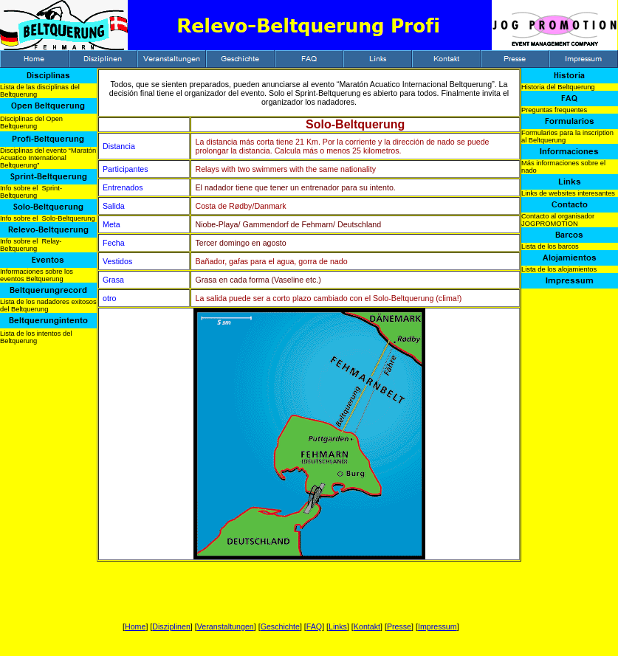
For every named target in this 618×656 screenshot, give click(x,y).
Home (135, 626)
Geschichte (280, 626)
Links (338, 626)
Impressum (437, 626)
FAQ (314, 626)
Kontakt (367, 626)
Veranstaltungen (225, 626)
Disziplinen (171, 626)
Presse (399, 626)
